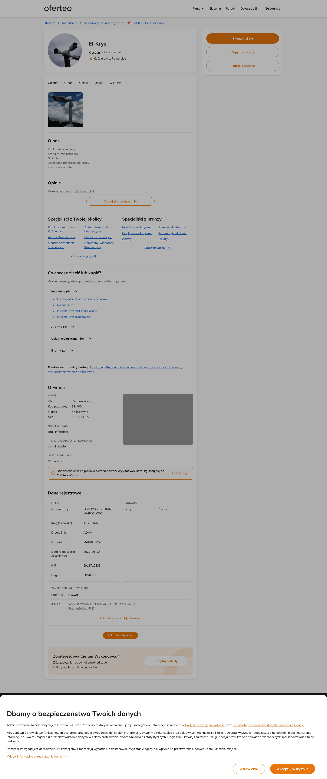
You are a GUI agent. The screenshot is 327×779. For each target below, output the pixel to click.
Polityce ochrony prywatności (205, 725)
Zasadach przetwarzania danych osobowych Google (268, 725)
